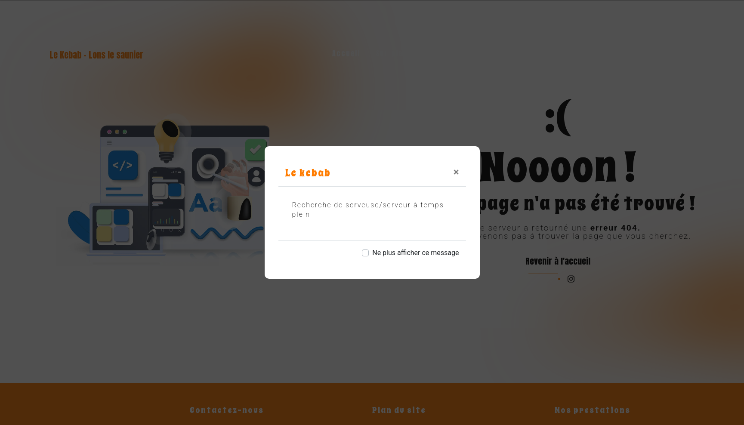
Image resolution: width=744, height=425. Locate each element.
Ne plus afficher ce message (415, 253)
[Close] (456, 172)
